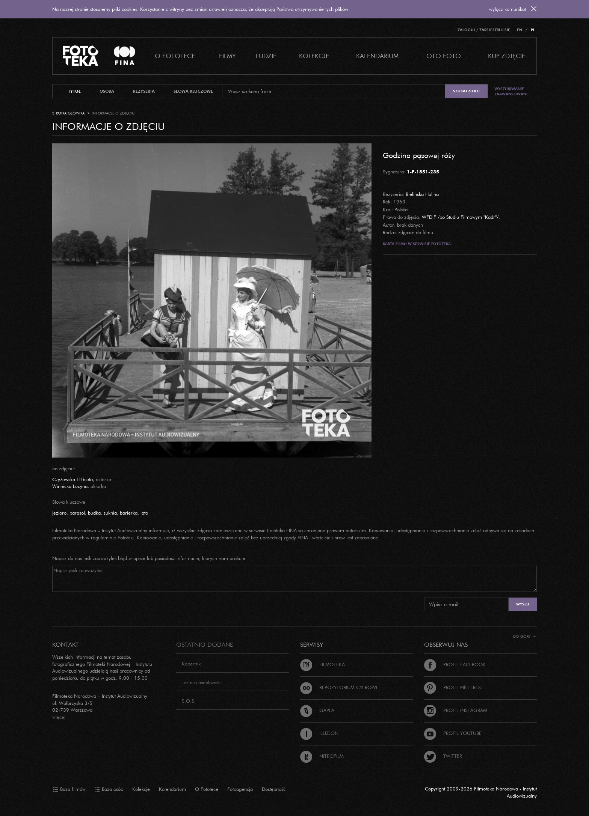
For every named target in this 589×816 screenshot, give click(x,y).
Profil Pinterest (453, 687)
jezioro (59, 513)
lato (144, 513)
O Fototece (175, 56)
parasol (77, 513)
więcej (58, 717)
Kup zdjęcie (506, 56)
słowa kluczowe (193, 91)
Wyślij (522, 604)
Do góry (524, 636)
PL (533, 29)
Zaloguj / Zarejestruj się (484, 29)
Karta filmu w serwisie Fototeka (417, 243)
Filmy (227, 56)
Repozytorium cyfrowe (339, 687)
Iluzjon (319, 733)
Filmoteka (322, 664)
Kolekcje (314, 56)
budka (94, 513)
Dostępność (273, 789)
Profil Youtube (453, 733)
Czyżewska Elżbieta (72, 479)
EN (519, 29)
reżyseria (144, 91)
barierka (128, 513)
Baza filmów (69, 789)
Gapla (317, 710)
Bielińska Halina (422, 194)
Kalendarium (377, 56)
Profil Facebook (455, 664)
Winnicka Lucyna (70, 486)
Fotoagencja (240, 789)
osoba (107, 91)
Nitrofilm (322, 756)
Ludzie (266, 56)
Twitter (443, 756)
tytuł (74, 91)
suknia (110, 513)
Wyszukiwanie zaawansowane (511, 91)
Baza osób (109, 789)
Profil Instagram (455, 710)
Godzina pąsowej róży (419, 155)
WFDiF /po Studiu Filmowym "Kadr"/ (460, 217)
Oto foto (443, 56)
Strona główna (68, 113)
